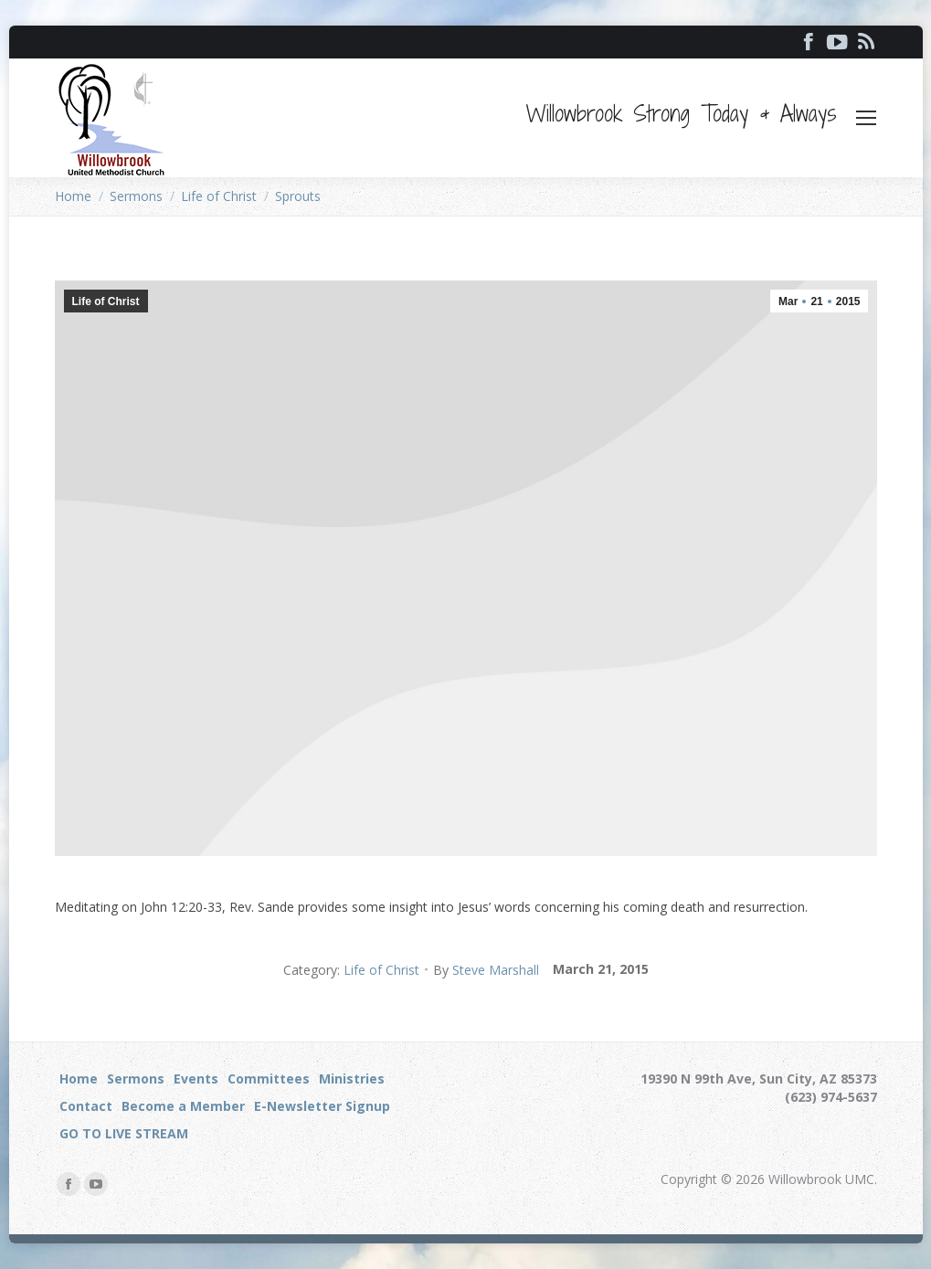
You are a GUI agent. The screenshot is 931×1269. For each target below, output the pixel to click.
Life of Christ (106, 301)
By (486, 970)
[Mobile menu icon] (866, 118)
